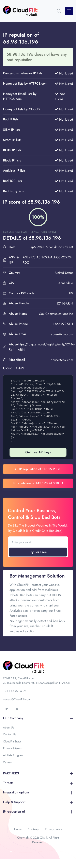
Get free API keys (38, 452)
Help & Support (38, 802)
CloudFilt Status (12, 741)
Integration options (38, 792)
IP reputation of (38, 811)
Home (17, 829)
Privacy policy (53, 829)
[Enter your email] (38, 542)
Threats (38, 782)
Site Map (33, 829)
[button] (58, 11)
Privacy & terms (12, 748)
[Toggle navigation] (69, 11)
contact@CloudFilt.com (17, 699)
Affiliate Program (13, 755)
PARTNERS (38, 773)
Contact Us (9, 734)
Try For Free (38, 552)
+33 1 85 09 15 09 (14, 691)
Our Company (38, 718)
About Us (8, 727)
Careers (8, 762)
